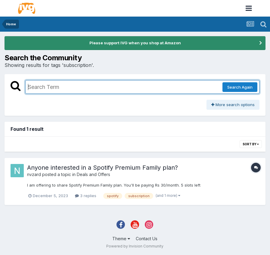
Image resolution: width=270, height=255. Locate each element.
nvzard (34, 174)
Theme (121, 238)
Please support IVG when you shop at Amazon (135, 42)
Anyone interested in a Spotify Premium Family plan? (102, 167)
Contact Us (146, 238)
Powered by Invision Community (134, 246)
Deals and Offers (93, 174)
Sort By (251, 144)
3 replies (85, 195)
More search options (233, 104)
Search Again (240, 87)
